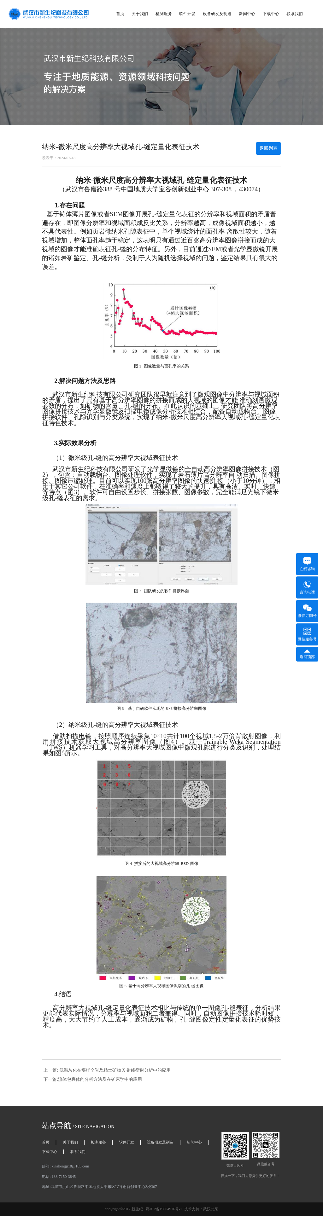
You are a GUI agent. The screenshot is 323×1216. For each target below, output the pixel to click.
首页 (120, 13)
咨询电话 (307, 587)
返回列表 (268, 148)
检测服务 (164, 13)
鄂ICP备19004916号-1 (164, 1209)
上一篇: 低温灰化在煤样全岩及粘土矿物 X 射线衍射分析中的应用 (107, 1070)
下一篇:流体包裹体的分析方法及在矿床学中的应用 (93, 1079)
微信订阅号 (307, 610)
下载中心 (271, 13)
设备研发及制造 (217, 13)
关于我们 (140, 13)
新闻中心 (247, 13)
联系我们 (294, 13)
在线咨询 (307, 564)
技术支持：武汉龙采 (201, 1209)
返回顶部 (307, 654)
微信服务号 (307, 634)
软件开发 (187, 13)
